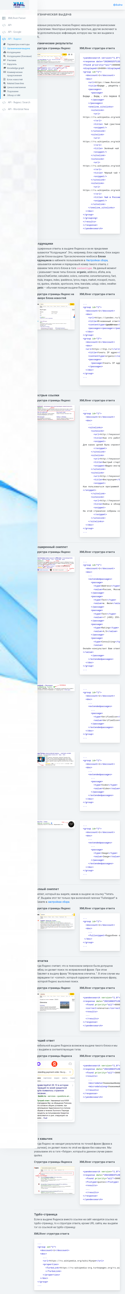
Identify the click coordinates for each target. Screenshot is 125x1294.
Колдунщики (14, 52)
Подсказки (12, 91)
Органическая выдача (18, 48)
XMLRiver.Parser (14, 18)
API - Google (11, 32)
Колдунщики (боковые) (19, 56)
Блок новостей (15, 79)
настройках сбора (84, 905)
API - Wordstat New (15, 109)
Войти (117, 5)
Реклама (11, 60)
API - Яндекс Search (16, 102)
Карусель (12, 64)
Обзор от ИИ (13, 95)
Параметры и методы (18, 44)
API (6, 25)
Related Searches (15, 83)
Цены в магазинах (16, 87)
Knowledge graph (15, 68)
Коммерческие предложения (14, 74)
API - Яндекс (12, 39)
